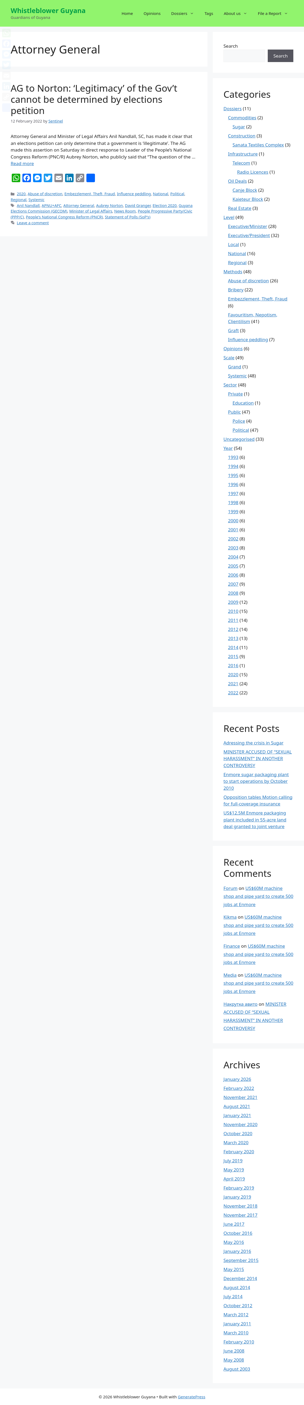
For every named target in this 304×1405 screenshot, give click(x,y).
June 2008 (234, 1351)
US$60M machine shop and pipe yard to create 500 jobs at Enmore (258, 896)
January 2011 (237, 1324)
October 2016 (237, 1233)
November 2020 (240, 1124)
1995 (233, 475)
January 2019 (237, 1197)
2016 (233, 665)
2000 (233, 521)
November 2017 (240, 1215)
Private (235, 394)
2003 (233, 548)
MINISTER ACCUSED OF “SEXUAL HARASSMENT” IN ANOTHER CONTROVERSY (257, 758)
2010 (233, 611)
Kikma (230, 917)
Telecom (241, 163)
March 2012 (236, 1315)
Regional (18, 199)
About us (238, 13)
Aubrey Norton (109, 205)
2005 (233, 566)
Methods (232, 271)
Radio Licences (252, 172)
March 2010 (236, 1333)
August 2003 (236, 1369)
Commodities (242, 118)
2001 (233, 530)
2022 (233, 693)
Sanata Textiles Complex (258, 145)
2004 (233, 557)
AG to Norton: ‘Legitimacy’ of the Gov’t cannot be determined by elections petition (94, 99)
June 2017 (234, 1224)
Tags (209, 13)
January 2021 (237, 1115)
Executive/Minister (247, 226)
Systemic (37, 199)
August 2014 (236, 1287)
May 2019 (233, 1170)
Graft (233, 330)
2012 (233, 629)
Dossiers (185, 13)
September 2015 (240, 1260)
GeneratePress (191, 1396)
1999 (233, 511)
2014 (233, 647)
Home (127, 13)
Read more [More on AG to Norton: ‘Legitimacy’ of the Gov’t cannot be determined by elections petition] (22, 163)
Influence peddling (134, 193)
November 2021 (240, 1097)
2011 (233, 620)
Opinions (152, 13)
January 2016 (237, 1251)
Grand (234, 367)
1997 (233, 493)
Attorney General (78, 205)
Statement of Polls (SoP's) (127, 216)
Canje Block (245, 190)
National (160, 193)
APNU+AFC (51, 205)
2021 (233, 684)
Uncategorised (239, 439)
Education (243, 403)
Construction (241, 136)
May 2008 (233, 1360)
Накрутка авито (240, 1004)
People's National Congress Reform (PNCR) (64, 216)
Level (228, 217)
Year (228, 448)
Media (230, 975)
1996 (233, 484)
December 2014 (240, 1278)
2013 (233, 638)
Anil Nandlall (28, 205)
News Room (125, 211)
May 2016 (233, 1242)
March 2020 (236, 1142)
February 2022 (238, 1088)
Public (234, 412)
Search (230, 46)
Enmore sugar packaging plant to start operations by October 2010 (256, 781)
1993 (233, 457)
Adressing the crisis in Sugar (253, 743)
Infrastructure (243, 154)
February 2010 (238, 1342)
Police (239, 421)
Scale (228, 358)
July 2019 (233, 1161)
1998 (233, 502)
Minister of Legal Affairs (90, 211)
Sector (230, 385)
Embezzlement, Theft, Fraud (90, 193)
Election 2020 (165, 205)
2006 (233, 575)
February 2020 (238, 1152)
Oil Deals (237, 181)
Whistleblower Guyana (48, 10)
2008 (233, 593)
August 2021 (236, 1106)
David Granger (137, 205)
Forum (230, 888)
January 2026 (237, 1079)
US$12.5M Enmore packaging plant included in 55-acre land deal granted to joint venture (254, 819)
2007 (233, 584)
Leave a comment (33, 222)
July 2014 (233, 1296)
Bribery (235, 290)
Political (177, 193)
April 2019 (234, 1179)
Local (233, 244)
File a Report (275, 13)
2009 (233, 602)
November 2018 (240, 1206)
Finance (231, 946)
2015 (233, 656)
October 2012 (237, 1305)
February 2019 (238, 1188)
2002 (233, 539)
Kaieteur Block (248, 199)
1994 (233, 466)
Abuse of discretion (45, 193)
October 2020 (237, 1133)
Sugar (239, 127)
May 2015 (233, 1269)
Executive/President (249, 235)
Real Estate (239, 208)
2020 (21, 193)
